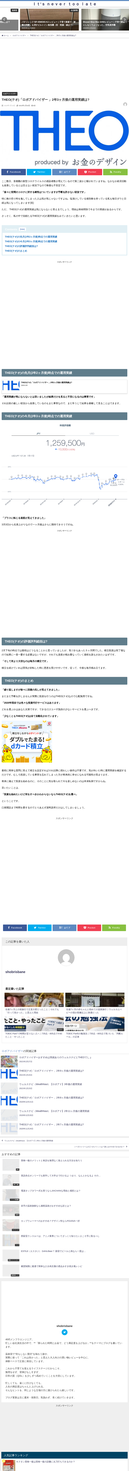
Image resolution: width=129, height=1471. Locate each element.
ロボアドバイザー (9, 94)
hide (22, 229)
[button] (4, 19)
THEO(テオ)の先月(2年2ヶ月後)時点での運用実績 (31, 237)
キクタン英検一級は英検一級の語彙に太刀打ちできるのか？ (45, 1462)
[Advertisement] (64, 288)
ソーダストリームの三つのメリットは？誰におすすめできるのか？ (99, 1146)
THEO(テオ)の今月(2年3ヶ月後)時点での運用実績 (31, 241)
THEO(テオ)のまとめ (16, 251)
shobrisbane (15, 972)
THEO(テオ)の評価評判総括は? (21, 246)
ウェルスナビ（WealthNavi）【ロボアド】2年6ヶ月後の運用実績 (29, 1141)
